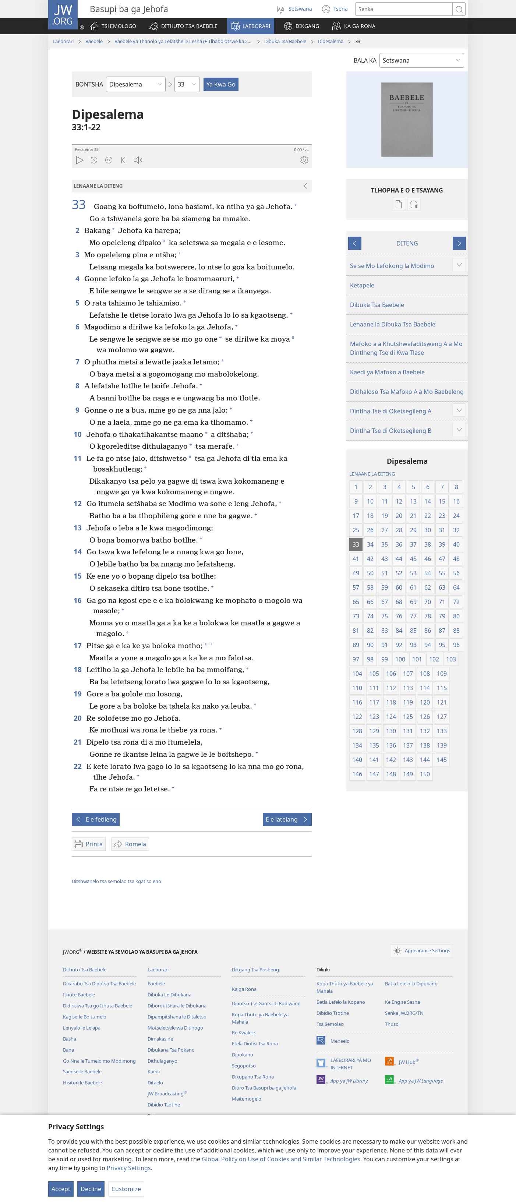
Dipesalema (330, 41)
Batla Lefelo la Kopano (341, 1002)
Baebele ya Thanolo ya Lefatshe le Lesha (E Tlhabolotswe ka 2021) (183, 41)
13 (78, 528)
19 (78, 694)
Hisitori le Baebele (82, 1082)
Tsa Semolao (330, 1024)
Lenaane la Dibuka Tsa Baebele (392, 324)
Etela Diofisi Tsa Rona (255, 1043)
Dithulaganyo (162, 1061)
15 (78, 576)
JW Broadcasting (167, 1093)
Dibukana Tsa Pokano (171, 1049)
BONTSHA (89, 84)
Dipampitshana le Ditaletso (177, 1016)
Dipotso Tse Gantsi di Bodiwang (266, 1003)
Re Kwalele (243, 1032)
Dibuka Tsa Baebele (285, 41)
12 (78, 503)
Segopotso (244, 1065)
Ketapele (362, 285)
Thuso (392, 1024)
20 (78, 718)
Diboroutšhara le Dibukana (177, 1005)
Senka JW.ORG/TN (404, 1013)
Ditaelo (155, 1082)
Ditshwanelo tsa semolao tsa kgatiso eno (116, 881)
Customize (126, 1189)
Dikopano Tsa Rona (253, 1076)
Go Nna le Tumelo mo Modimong (99, 1061)
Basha (69, 1038)
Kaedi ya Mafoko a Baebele (387, 372)
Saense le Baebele (82, 1071)
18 (78, 669)
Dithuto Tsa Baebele (84, 969)
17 (78, 645)
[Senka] (404, 9)
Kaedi (154, 1071)
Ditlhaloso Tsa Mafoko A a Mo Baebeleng (407, 392)
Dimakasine (160, 1038)
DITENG (407, 243)
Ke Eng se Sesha (402, 1002)
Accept (61, 1189)
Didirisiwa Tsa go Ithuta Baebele (97, 1005)
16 (78, 600)
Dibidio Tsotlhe (164, 1104)
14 (78, 552)
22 (78, 766)
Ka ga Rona (244, 989)
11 (78, 458)
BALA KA (365, 60)
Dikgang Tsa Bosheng (255, 969)
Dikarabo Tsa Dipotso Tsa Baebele (99, 983)
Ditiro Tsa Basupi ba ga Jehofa (264, 1087)
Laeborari (63, 41)
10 (78, 434)
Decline (91, 1189)
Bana (68, 1049)
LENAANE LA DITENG (372, 473)
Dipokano (242, 1054)
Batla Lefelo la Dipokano (411, 983)
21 (78, 742)
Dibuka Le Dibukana (169, 994)
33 (82, 204)
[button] (183, 26)
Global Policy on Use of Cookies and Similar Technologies (281, 1159)
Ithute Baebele (79, 994)
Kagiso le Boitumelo (84, 1016)
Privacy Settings (129, 1168)
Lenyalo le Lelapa (81, 1027)
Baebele (94, 41)
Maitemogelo (246, 1098)
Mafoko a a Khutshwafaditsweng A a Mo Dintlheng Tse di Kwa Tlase (406, 348)
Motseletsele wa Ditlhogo (175, 1027)
